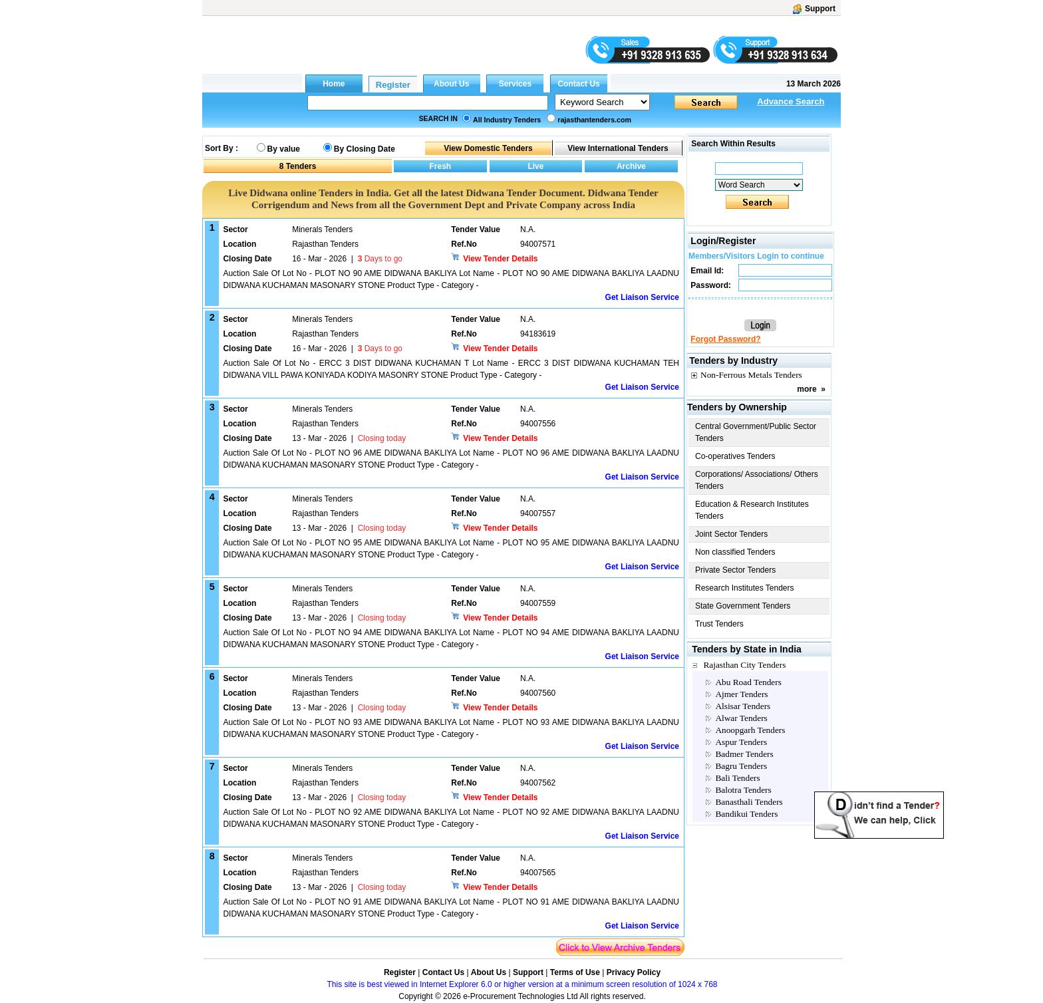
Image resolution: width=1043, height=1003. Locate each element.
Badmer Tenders (744, 754)
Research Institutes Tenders (744, 588)
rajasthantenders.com (594, 120)
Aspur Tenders (741, 742)
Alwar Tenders (741, 718)
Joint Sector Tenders (731, 534)
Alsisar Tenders (742, 706)
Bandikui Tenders (746, 814)
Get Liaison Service (642, 297)
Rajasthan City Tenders (744, 665)
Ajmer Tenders (741, 694)
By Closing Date (364, 149)
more (806, 389)
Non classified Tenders (735, 552)
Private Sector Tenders (735, 570)
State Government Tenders (742, 606)
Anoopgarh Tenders (750, 730)
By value (283, 149)
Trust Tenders (719, 624)
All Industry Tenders (507, 120)
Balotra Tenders (743, 790)
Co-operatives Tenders (735, 456)
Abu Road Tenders (748, 682)
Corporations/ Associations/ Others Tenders (756, 480)
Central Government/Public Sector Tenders (755, 432)
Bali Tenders (737, 778)
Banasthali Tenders (748, 802)
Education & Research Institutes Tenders (752, 510)
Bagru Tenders (741, 766)
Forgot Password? (725, 339)
